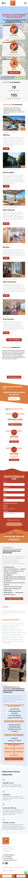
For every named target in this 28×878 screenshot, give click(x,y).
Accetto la (14, 520)
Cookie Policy (12, 867)
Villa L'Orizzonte (9, 210)
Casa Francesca (8, 319)
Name (4, 482)
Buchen (6, 148)
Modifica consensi (20, 867)
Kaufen (6, 506)
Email (4, 492)
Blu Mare (6, 247)
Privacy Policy (17, 520)
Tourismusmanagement (9, 508)
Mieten (5, 505)
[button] (25, 3)
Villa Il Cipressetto (9, 282)
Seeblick (16, 132)
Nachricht (5, 511)
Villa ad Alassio (8, 172)
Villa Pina (6, 135)
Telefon (5, 498)
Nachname (6, 487)
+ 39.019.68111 (14, 540)
